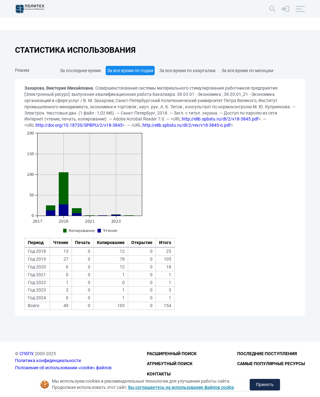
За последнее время (80, 70)
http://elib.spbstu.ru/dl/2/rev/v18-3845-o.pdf (186, 125)
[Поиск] (272, 9)
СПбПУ (26, 353)
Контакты (159, 373)
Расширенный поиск (172, 353)
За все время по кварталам (187, 70)
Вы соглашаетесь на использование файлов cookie (181, 387)
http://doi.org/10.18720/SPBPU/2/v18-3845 (79, 125)
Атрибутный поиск (169, 363)
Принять (265, 384)
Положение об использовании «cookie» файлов (63, 367)
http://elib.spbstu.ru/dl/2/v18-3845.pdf (220, 118)
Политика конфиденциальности (48, 360)
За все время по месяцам (247, 70)
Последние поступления (267, 353)
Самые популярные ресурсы (271, 363)
